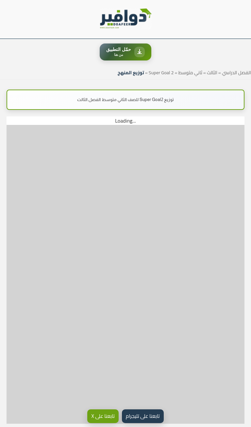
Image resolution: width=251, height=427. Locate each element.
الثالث (212, 72)
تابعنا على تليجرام (143, 416)
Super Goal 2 (161, 72)
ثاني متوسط (190, 72)
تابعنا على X (102, 416)
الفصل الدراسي (236, 72)
